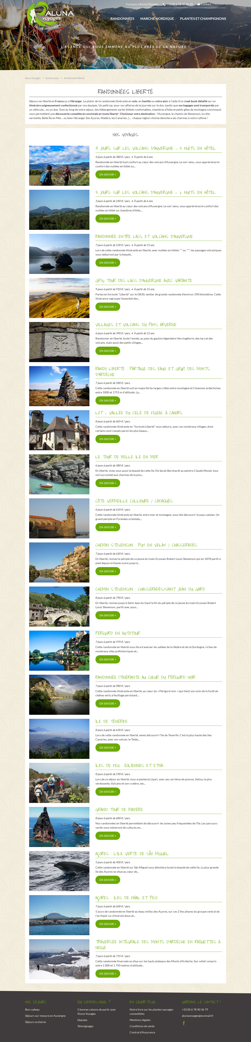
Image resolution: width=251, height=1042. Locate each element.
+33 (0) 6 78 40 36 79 (180, 4)
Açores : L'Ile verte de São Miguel (132, 853)
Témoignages (85, 1025)
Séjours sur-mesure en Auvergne (45, 1015)
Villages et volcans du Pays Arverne (135, 324)
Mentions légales (140, 1019)
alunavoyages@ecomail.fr (198, 1015)
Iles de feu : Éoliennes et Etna (129, 765)
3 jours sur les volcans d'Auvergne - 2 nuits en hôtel (155, 192)
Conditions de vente (142, 1025)
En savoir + (107, 174)
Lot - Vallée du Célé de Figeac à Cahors (138, 413)
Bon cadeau (32, 1009)
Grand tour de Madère (119, 809)
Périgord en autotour (117, 633)
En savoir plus (143, 1002)
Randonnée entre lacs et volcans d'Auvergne (144, 236)
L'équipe (82, 1019)
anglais (223, 5)
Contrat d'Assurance (142, 1032)
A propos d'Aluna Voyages (142, 4)
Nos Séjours (35, 1002)
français (218, 5)
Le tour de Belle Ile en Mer (126, 457)
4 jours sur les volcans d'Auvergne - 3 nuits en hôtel (155, 148)
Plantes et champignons (203, 18)
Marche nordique (157, 18)
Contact (206, 4)
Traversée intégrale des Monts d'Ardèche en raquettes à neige (157, 944)
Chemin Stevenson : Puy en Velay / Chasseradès (146, 545)
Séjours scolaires (35, 1021)
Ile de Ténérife (111, 721)
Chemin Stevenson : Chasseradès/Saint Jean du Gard (150, 589)
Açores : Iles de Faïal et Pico (126, 898)
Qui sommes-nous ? (93, 1002)
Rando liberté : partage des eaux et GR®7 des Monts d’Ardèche (152, 371)
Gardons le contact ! (201, 1002)
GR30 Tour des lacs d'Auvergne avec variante (143, 280)
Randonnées (122, 18)
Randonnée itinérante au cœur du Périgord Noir (145, 677)
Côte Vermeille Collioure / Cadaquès (134, 501)
